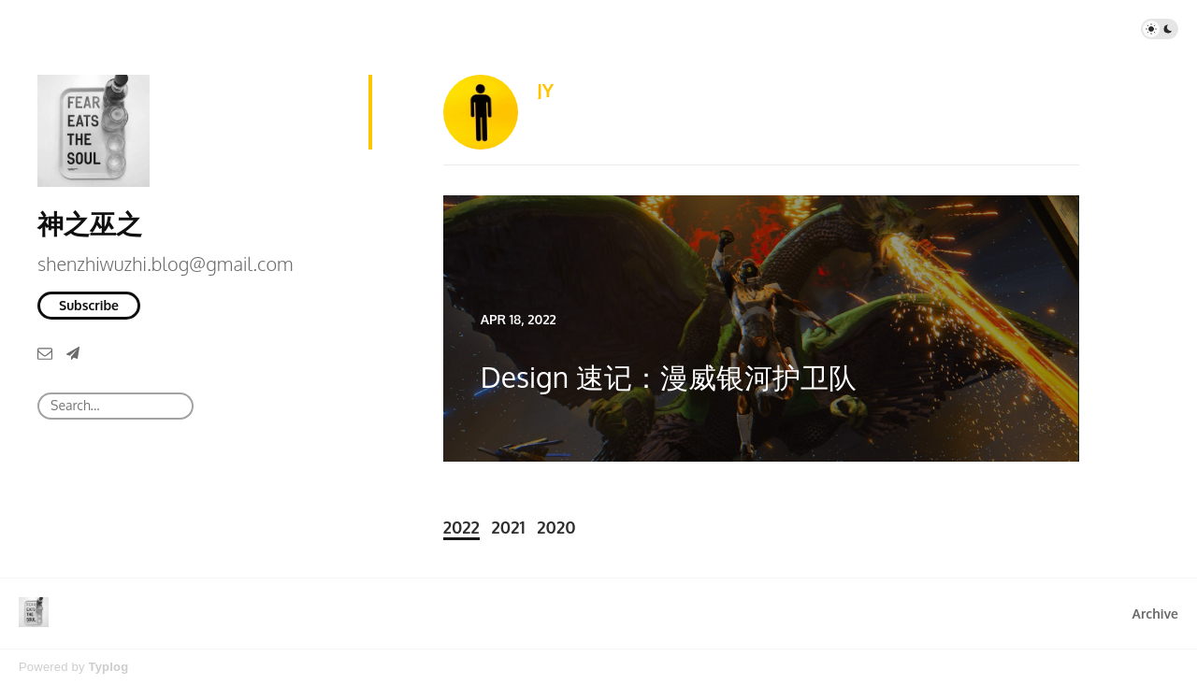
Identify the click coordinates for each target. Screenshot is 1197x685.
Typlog (108, 667)
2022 (461, 527)
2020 (556, 527)
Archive (1155, 613)
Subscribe (89, 305)
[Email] (44, 353)
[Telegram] (72, 353)
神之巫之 (89, 223)
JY (545, 90)
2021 (509, 527)
